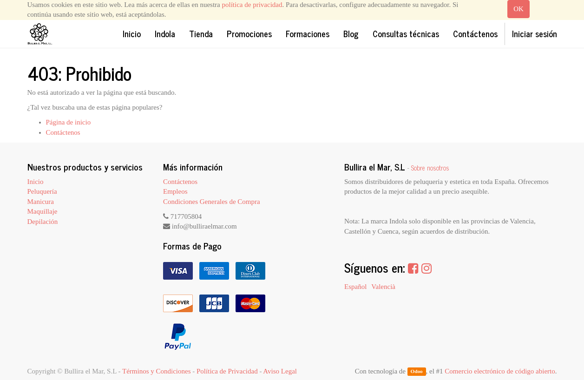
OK (518, 9)
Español (355, 286)
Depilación (42, 221)
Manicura (40, 201)
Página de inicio (68, 122)
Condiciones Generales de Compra (211, 201)
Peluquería (42, 191)
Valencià (383, 286)
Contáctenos (63, 132)
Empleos (175, 191)
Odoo (416, 371)
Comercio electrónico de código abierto (500, 371)
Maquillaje (42, 211)
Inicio (35, 181)
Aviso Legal (280, 371)
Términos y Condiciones (156, 371)
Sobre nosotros (430, 167)
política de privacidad (252, 4)
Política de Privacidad (227, 371)
